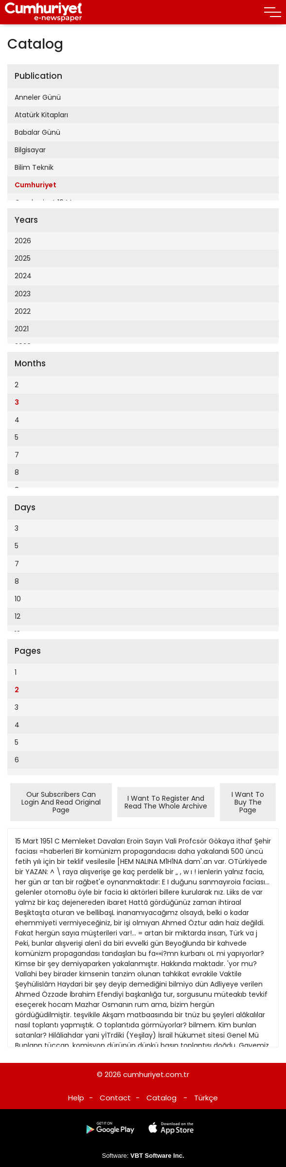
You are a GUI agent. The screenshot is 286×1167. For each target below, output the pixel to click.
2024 (23, 276)
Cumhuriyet (35, 185)
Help (76, 1098)
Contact (115, 1098)
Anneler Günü (38, 97)
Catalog (161, 1098)
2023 (23, 294)
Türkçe (206, 1098)
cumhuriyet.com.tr (156, 1074)
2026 (23, 241)
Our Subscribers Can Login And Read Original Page (61, 802)
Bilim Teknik (34, 167)
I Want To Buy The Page (248, 802)
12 (17, 616)
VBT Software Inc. (157, 1155)
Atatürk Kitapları (41, 115)
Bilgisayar (30, 150)
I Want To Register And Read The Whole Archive (166, 802)
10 (18, 599)
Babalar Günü (37, 132)
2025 (23, 258)
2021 (22, 329)
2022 (23, 311)
